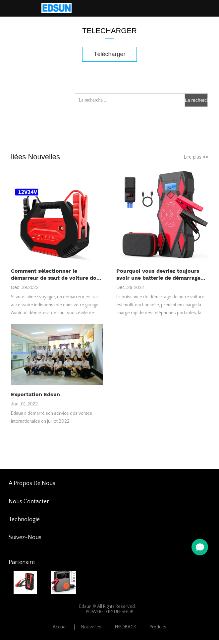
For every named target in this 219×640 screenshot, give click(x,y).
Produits (158, 627)
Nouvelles (91, 627)
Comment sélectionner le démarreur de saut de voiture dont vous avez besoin (56, 274)
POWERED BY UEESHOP (109, 611)
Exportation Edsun (35, 394)
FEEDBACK (125, 627)
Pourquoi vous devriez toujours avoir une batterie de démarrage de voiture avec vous (158, 274)
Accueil (60, 627)
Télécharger (109, 54)
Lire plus (196, 157)
